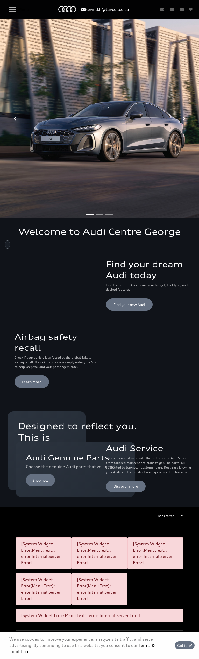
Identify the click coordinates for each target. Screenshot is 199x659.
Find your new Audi (129, 304)
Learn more (31, 382)
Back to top (166, 516)
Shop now (40, 480)
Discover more (125, 486)
